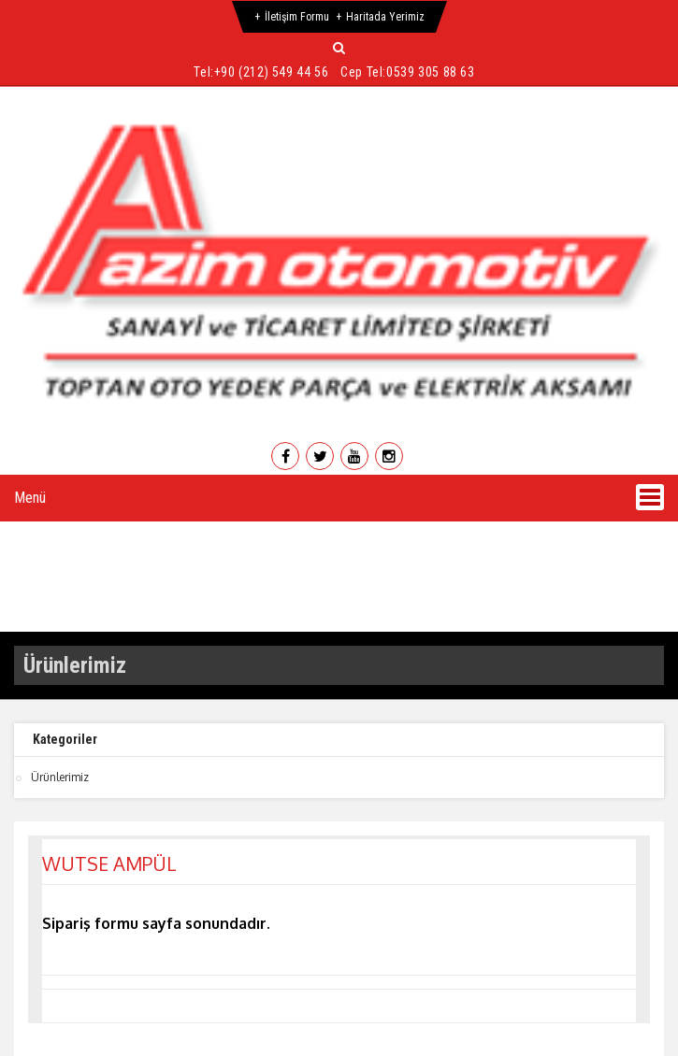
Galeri (589, 536)
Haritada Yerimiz (385, 16)
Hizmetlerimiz (323, 536)
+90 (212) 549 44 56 (271, 71)
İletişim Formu (297, 16)
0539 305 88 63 (430, 71)
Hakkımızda (178, 536)
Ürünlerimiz (469, 536)
